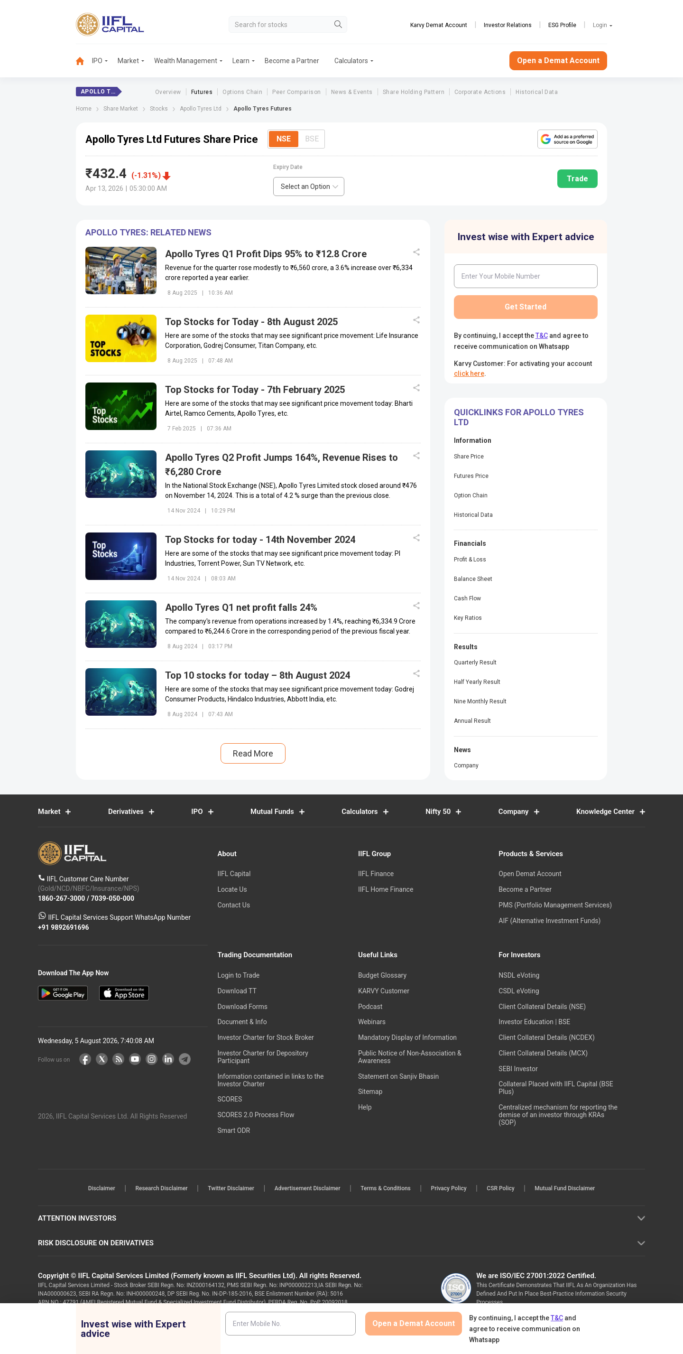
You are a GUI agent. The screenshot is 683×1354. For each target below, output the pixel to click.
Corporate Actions (480, 92)
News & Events (352, 92)
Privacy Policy (449, 1188)
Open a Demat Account (558, 60)
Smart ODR (233, 1130)
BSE (312, 138)
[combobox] (308, 186)
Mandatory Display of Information (407, 1037)
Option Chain (471, 495)
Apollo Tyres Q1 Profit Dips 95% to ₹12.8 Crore (266, 254)
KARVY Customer (383, 991)
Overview (168, 92)
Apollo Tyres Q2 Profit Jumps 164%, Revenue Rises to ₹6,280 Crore (281, 464)
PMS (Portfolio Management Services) (555, 905)
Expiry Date (288, 167)
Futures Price (471, 476)
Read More (253, 753)
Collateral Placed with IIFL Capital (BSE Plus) (555, 1087)
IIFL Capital (233, 874)
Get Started (525, 306)
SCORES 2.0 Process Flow (255, 1115)
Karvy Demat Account (438, 25)
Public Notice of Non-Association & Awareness (409, 1057)
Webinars (372, 1022)
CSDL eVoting (518, 991)
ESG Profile (562, 25)
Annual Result (472, 721)
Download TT (236, 991)
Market (128, 61)
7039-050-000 (112, 898)
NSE (284, 138)
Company (466, 765)
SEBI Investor (517, 1069)
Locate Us (232, 889)
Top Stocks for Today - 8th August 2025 (251, 321)
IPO (97, 61)
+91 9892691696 (63, 927)
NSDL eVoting (518, 975)
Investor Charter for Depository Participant (262, 1057)
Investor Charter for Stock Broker (265, 1037)
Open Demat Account (529, 874)
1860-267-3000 (62, 898)
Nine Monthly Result (480, 701)
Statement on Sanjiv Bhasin (398, 1076)
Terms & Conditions (386, 1188)
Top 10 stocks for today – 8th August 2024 (257, 675)
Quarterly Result (475, 662)
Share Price (469, 456)
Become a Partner (292, 61)
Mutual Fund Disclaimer (566, 1188)
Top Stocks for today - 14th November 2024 (260, 539)
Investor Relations (508, 25)
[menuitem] (84, 61)
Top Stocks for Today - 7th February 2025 (255, 389)
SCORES (229, 1099)
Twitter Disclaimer (230, 1188)
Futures (201, 92)
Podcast (370, 1006)
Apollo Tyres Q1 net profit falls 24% (241, 607)
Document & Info (242, 1022)
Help (365, 1107)
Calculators (351, 61)
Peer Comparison (296, 92)
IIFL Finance (376, 874)
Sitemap (370, 1091)
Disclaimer (99, 1188)
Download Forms (242, 1006)
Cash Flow (467, 598)
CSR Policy (502, 1188)
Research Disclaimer (160, 1188)
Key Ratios (468, 618)
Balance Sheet (473, 579)
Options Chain (242, 92)
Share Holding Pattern (413, 92)
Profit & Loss (470, 559)
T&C (541, 335)
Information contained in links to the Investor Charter (270, 1080)
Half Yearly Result (477, 682)
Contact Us (233, 905)
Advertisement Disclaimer (307, 1188)
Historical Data (537, 92)
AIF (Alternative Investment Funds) (549, 920)
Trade (577, 178)
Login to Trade (238, 975)
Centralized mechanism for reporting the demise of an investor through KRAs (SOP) (558, 1114)
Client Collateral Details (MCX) (543, 1053)
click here (469, 373)
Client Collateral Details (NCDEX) (546, 1037)
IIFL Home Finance (385, 889)
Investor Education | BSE (534, 1022)
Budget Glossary (382, 975)
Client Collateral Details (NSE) (542, 1006)
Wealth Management (185, 61)
